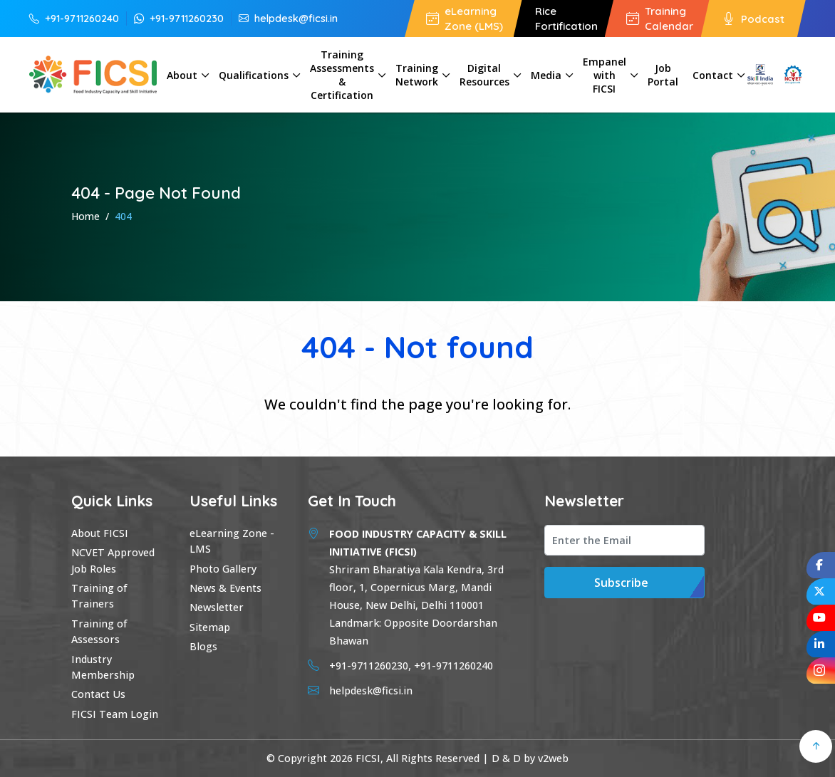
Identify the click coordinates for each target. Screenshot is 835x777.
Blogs (203, 646)
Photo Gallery (223, 568)
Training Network (416, 74)
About (182, 75)
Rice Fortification (566, 18)
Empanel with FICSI (604, 75)
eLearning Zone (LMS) (464, 18)
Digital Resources (484, 74)
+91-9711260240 (74, 18)
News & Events (225, 588)
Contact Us (98, 694)
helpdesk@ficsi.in (288, 18)
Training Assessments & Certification (342, 75)
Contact (713, 75)
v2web (553, 758)
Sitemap (210, 627)
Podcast (753, 18)
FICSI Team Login (114, 714)
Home (85, 216)
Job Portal (663, 74)
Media (546, 75)
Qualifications (254, 75)
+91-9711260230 (179, 18)
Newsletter (217, 607)
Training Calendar (659, 18)
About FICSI (99, 533)
